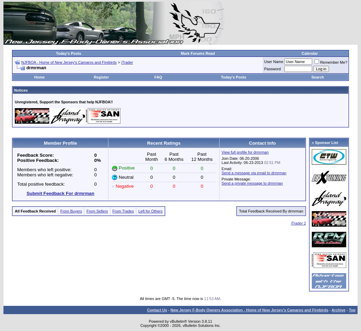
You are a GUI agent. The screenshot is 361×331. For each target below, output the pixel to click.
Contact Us (157, 310)
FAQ (158, 77)
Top (352, 310)
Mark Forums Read (198, 53)
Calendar (309, 53)
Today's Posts (68, 53)
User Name (274, 62)
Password (272, 69)
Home (39, 77)
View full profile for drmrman (245, 152)
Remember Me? (331, 62)
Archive (339, 310)
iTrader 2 (298, 223)
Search (317, 77)
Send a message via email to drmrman (254, 173)
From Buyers (71, 211)
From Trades (123, 211)
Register (101, 77)
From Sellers (97, 211)
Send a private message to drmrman (252, 183)
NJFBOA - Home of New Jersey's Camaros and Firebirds (69, 62)
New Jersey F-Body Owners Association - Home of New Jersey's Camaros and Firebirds (249, 310)
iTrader (127, 62)
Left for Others (150, 211)
